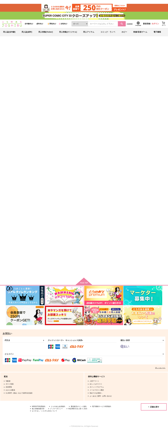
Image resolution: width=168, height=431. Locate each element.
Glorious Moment (95, 56)
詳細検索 (130, 24)
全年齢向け (29, 24)
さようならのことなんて (70, 187)
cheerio (106, 56)
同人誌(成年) (27, 32)
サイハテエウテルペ (120, 250)
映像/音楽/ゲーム (140, 32)
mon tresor (91, 250)
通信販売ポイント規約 (78, 406)
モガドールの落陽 (119, 187)
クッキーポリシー (56, 409)
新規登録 (146, 24)
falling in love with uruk (45, 250)
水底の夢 (141, 187)
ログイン (155, 24)
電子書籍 (157, 32)
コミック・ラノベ (108, 32)
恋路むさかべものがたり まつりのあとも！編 (98, 188)
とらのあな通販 (10, 43)
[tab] (50, 82)
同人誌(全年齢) (9, 32)
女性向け (63, 24)
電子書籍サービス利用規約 (101, 406)
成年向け (39, 24)
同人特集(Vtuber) (45, 32)
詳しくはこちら (160, 368)
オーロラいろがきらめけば (123, 125)
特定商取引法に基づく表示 (77, 409)
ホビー (124, 32)
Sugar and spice (93, 125)
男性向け (51, 24)
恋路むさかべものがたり (45, 187)
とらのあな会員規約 (58, 406)
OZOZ (80, 56)
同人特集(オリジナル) (68, 32)
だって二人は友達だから (70, 250)
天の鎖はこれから (145, 250)
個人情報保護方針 (38, 409)
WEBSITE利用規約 (38, 406)
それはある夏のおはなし (67, 56)
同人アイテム (88, 32)
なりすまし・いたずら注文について (44, 411)
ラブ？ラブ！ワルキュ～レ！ (149, 125)
